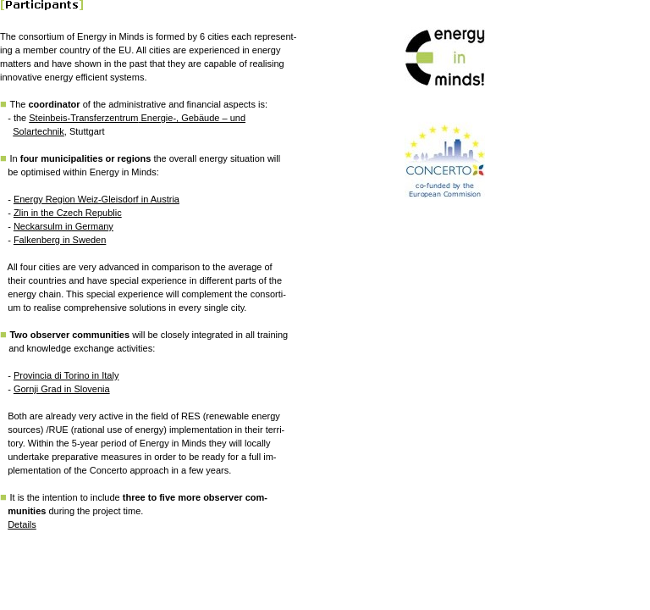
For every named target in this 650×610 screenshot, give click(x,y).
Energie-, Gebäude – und (191, 118)
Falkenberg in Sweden (60, 240)
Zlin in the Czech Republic (68, 213)
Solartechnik (38, 131)
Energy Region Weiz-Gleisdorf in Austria (96, 199)
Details (22, 524)
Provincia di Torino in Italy (66, 375)
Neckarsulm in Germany (63, 226)
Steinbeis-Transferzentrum (83, 118)
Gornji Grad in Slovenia (62, 389)
